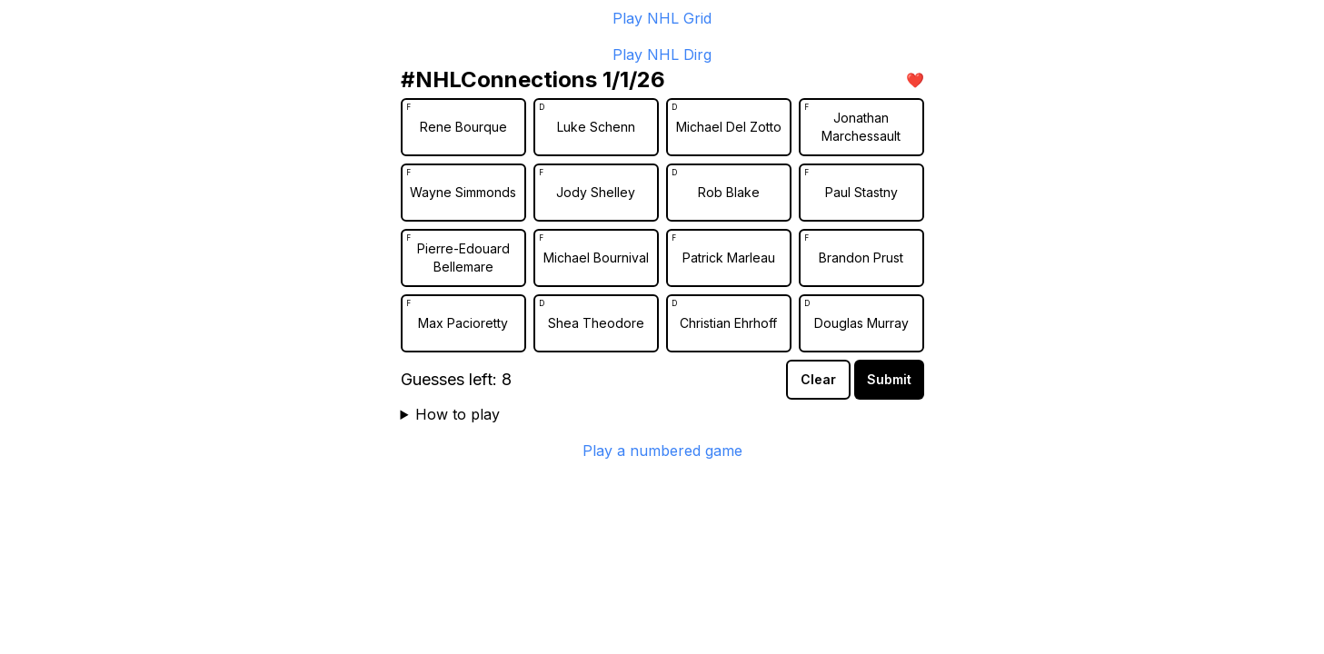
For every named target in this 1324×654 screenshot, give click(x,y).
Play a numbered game (662, 450)
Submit (889, 379)
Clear (818, 379)
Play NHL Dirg (662, 54)
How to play (457, 414)
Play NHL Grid (662, 18)
